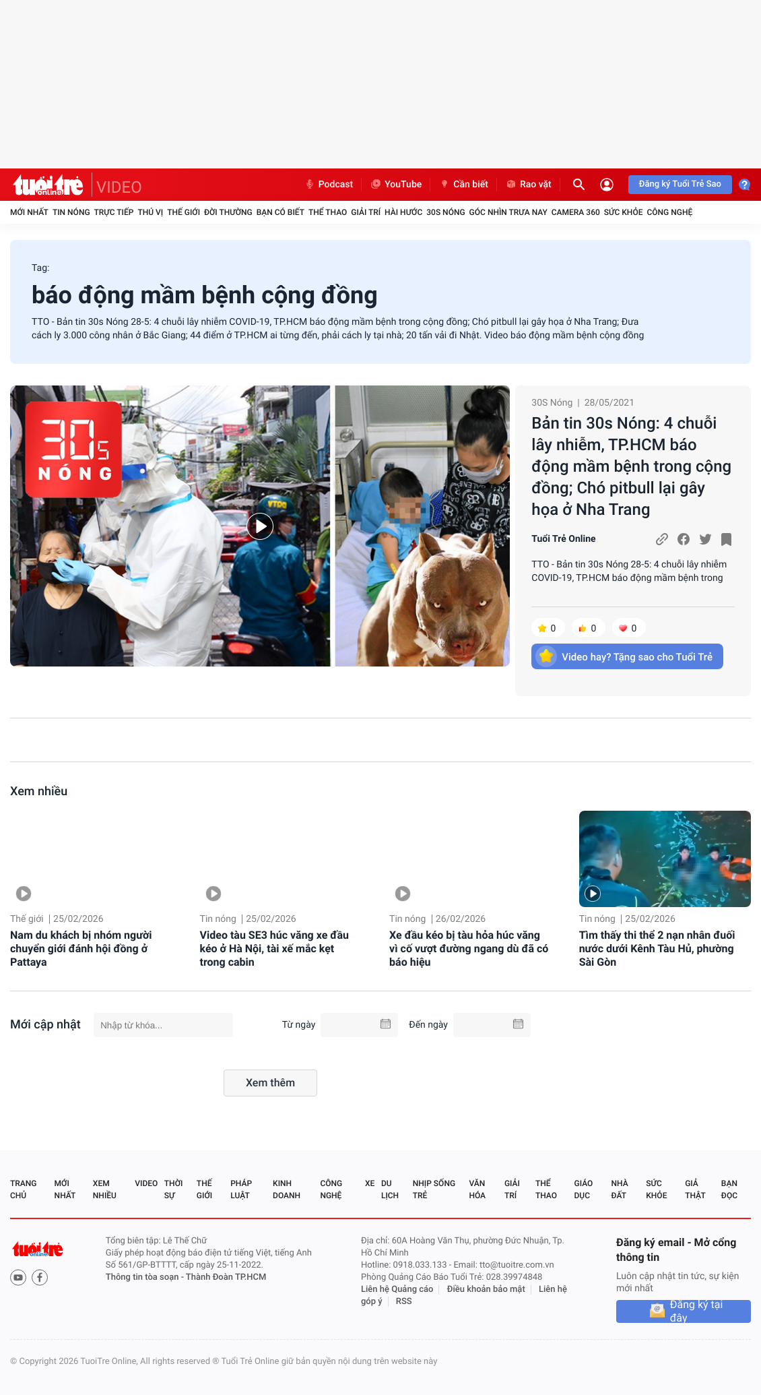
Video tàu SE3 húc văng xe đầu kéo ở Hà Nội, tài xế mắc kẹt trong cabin (274, 948)
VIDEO (119, 187)
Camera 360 (576, 212)
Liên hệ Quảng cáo (397, 1289)
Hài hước (403, 212)
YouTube (396, 184)
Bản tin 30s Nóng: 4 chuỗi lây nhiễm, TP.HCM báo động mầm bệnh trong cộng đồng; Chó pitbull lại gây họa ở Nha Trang (631, 466)
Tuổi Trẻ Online (563, 539)
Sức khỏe (623, 212)
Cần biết (463, 184)
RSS (404, 1302)
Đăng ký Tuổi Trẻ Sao (680, 184)
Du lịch (390, 1189)
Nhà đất (619, 1189)
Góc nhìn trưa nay (508, 212)
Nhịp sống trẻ (434, 1189)
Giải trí (365, 212)
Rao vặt (528, 184)
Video (146, 1183)
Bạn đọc (729, 1189)
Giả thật (695, 1189)
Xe (369, 1183)
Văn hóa (477, 1189)
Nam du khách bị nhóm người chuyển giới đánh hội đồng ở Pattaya (81, 948)
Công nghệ (669, 212)
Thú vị (150, 212)
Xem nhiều (38, 791)
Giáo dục (583, 1189)
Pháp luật (241, 1189)
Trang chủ (23, 1189)
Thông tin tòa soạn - (146, 1277)
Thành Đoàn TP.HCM (226, 1277)
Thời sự (173, 1189)
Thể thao (327, 212)
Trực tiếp (114, 212)
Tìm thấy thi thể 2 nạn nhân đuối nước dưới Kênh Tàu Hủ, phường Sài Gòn (657, 948)
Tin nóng (71, 212)
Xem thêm (270, 1082)
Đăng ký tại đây (696, 1311)
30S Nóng (445, 212)
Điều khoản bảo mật (486, 1289)
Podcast (329, 184)
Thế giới (183, 212)
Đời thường (228, 212)
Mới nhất (29, 212)
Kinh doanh (286, 1189)
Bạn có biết (280, 212)
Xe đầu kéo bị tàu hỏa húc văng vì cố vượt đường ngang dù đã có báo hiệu (468, 948)
